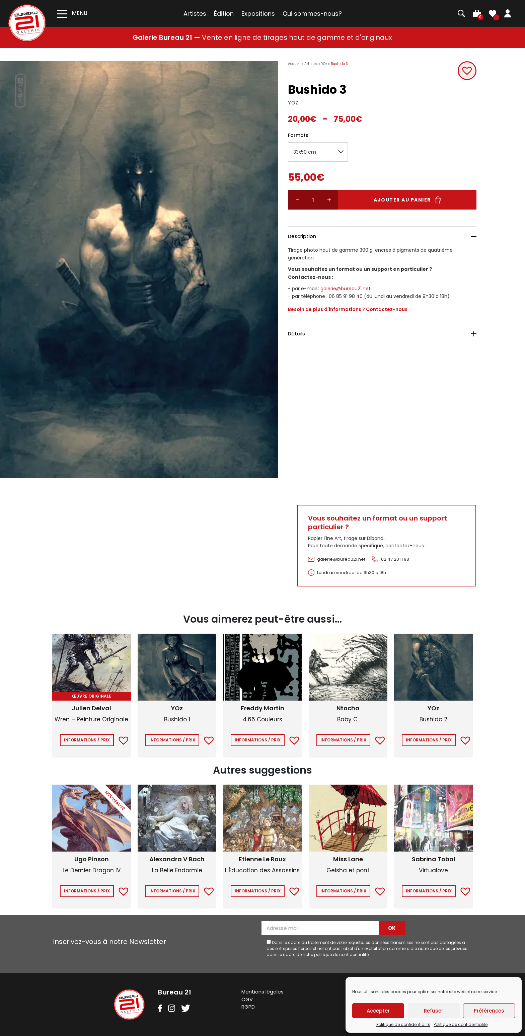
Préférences (489, 1010)
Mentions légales (262, 991)
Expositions (258, 13)
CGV (247, 999)
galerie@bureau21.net (345, 288)
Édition (224, 13)
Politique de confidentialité (403, 1024)
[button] (466, 70)
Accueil (294, 63)
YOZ (293, 102)
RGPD (248, 1006)
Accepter (378, 1010)
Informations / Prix (87, 740)
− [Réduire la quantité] (297, 200)
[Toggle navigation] (72, 13)
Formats (298, 135)
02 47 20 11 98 (395, 559)
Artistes (194, 13)
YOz (324, 63)
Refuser (433, 1010)
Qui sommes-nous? (312, 13)
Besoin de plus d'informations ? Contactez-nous (347, 309)
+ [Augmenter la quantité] (328, 200)
